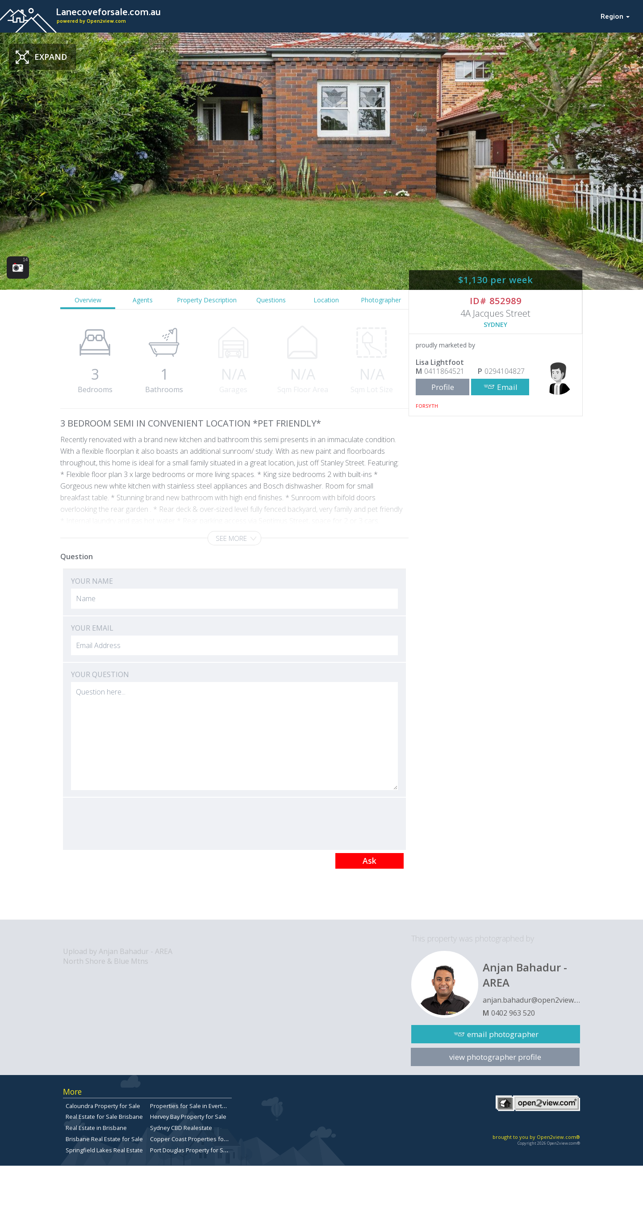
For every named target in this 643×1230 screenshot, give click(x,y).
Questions (271, 300)
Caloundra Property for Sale (103, 1106)
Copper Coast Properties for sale (194, 1139)
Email (507, 387)
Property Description (207, 300)
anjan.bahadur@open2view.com (531, 1000)
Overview (88, 300)
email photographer (503, 1034)
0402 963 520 (513, 1013)
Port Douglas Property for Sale (190, 1150)
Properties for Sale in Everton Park (196, 1106)
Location (326, 300)
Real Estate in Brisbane (96, 1128)
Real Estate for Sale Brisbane (104, 1117)
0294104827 (504, 371)
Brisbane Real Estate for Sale (104, 1139)
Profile (442, 387)
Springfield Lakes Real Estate (104, 1150)
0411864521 (444, 371)
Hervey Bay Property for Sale (188, 1117)
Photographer (381, 300)
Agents (143, 300)
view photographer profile (495, 1057)
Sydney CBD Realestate (181, 1128)
